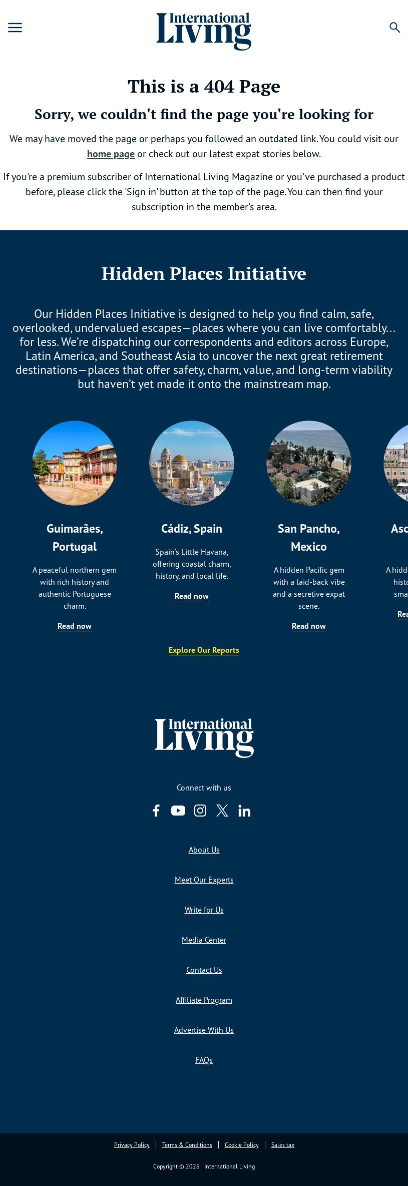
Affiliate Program (204, 1000)
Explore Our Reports (204, 650)
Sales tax (282, 1144)
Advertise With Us (204, 1030)
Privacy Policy (132, 1144)
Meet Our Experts (204, 880)
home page (111, 153)
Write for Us (204, 910)
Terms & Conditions (187, 1144)
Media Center (204, 940)
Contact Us (204, 970)
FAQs (204, 1060)
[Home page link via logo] (204, 27)
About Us (204, 850)
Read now (75, 626)
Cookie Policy (242, 1144)
